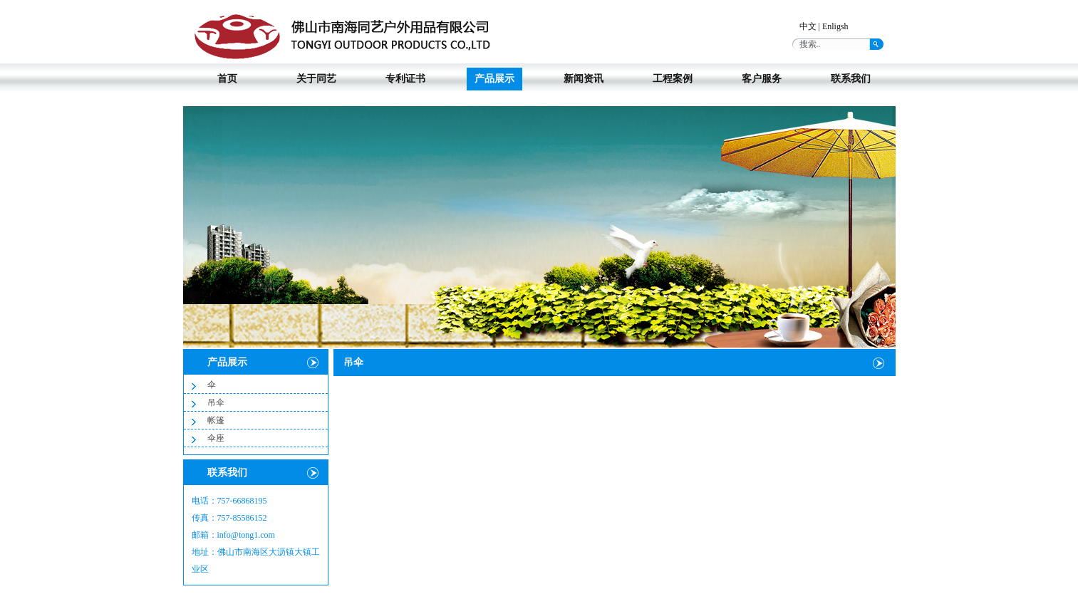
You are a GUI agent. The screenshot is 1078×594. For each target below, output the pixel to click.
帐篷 (215, 420)
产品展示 (494, 78)
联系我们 (851, 78)
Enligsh (835, 26)
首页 (227, 78)
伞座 (215, 438)
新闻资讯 (583, 78)
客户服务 (762, 78)
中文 (808, 26)
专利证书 (405, 78)
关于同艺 (316, 78)
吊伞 (215, 402)
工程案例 (673, 78)
